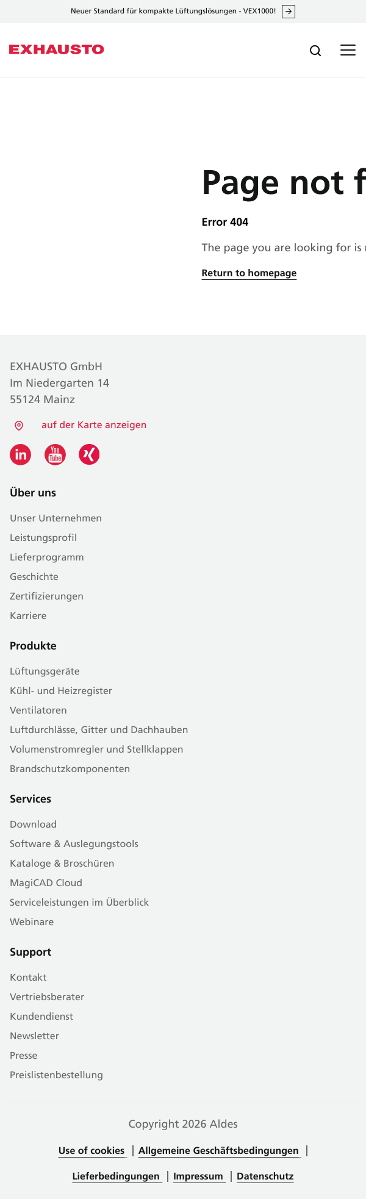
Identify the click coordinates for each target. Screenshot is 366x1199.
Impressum (199, 1177)
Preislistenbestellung (56, 1076)
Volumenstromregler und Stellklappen (97, 750)
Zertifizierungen (47, 597)
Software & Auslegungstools (74, 845)
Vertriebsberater (47, 998)
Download (33, 825)
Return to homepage (249, 274)
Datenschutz (265, 1177)
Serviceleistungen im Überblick (79, 903)
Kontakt (28, 978)
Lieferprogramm (47, 558)
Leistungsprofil (43, 538)
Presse (23, 1056)
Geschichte (34, 577)
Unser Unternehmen (56, 519)
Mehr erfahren (288, 11)
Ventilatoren (38, 711)
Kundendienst (41, 1017)
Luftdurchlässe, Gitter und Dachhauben (99, 731)
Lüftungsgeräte (45, 672)
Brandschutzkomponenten (70, 770)
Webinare (32, 923)
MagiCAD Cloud (46, 884)
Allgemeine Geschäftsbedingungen (218, 1151)
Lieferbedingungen (118, 1177)
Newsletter (34, 1037)
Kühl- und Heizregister (61, 691)
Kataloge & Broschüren (62, 864)
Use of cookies (91, 1151)
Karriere (28, 616)
